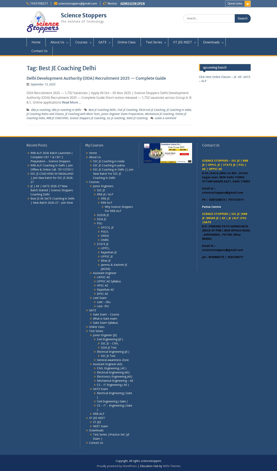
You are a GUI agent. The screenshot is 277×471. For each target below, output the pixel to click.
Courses (81, 42)
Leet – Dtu (103, 302)
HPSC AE (102, 285)
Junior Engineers (103, 186)
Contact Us (39, 51)
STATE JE (103, 244)
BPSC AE (102, 294)
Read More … (71, 102)
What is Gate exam (105, 318)
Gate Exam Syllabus (105, 323)
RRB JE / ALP (105, 194)
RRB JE (105, 198)
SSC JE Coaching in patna (109, 165)
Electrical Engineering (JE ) (113, 351)
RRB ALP (106, 202)
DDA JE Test (109, 347)
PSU (99, 223)
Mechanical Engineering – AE (115, 380)
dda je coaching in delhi (66, 110)
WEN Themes (171, 466)
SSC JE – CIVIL (110, 343)
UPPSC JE (107, 256)
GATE (102, 42)
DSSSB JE (103, 215)
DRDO (105, 236)
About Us (57, 42)
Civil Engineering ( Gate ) (112, 401)
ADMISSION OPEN (132, 3)
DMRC (105, 240)
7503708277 (39, 3)
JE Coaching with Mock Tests (82, 114)
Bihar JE (106, 260)
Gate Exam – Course (106, 314)
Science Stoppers (84, 15)
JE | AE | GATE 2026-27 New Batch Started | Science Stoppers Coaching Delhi (51, 190)
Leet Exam (100, 298)
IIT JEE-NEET (182, 42)
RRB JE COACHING (57, 118)
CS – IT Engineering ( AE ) (113, 385)
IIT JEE (97, 422)
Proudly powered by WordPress (117, 466)
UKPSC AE (103, 277)
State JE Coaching (137, 118)
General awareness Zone (113, 360)
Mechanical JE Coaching (159, 114)
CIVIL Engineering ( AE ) (111, 368)
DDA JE (101, 219)
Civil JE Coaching (127, 110)
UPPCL (105, 248)
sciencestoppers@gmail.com (77, 3)
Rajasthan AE (105, 289)
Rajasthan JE (109, 252)
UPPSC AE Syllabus (109, 281)
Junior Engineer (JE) (105, 335)
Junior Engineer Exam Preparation (122, 114)
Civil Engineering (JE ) (110, 339)
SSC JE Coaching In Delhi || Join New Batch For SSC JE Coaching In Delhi (113, 174)
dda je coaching (40, 110)
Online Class (127, 42)
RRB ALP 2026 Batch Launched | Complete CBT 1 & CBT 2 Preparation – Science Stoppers (51, 157)
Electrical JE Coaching (152, 110)
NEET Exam (100, 426)
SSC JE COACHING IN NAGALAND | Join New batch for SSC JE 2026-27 (52, 178)
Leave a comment (165, 118)
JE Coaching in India (179, 110)
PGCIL (105, 231)
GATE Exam (100, 389)
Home (36, 42)
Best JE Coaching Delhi (102, 110)
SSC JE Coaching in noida (108, 161)
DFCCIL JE (107, 227)
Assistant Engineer (104, 273)
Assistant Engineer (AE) (107, 364)
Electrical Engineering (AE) (113, 372)
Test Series (154, 42)
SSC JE (101, 190)
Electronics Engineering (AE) (114, 376)
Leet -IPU (103, 306)
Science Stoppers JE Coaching (87, 118)
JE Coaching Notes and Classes (45, 114)
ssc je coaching (116, 118)
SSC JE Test (108, 356)
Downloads (211, 42)
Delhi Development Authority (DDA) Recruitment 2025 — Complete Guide (96, 78)
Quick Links (234, 3)
